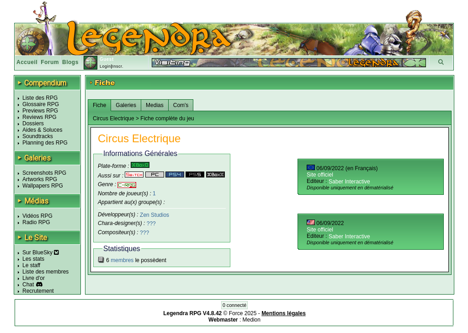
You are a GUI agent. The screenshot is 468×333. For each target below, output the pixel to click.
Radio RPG (36, 222)
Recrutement (38, 291)
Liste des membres (45, 272)
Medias (155, 105)
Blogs (70, 62)
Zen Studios (154, 214)
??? (151, 223)
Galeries (126, 105)
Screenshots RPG (44, 173)
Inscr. (117, 66)
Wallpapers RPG (42, 186)
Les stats (33, 259)
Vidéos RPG (37, 216)
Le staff (31, 265)
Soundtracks (37, 136)
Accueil (26, 62)
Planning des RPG (45, 143)
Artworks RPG (39, 179)
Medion (252, 320)
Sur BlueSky (40, 252)
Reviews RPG (39, 117)
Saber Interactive (349, 181)
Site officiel (320, 175)
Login (105, 66)
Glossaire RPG (40, 104)
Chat (28, 284)
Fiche (99, 105)
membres (122, 260)
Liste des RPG (40, 98)
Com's (181, 105)
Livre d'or (33, 278)
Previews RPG (40, 110)
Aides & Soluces (42, 130)
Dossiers (33, 123)
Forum (50, 62)
